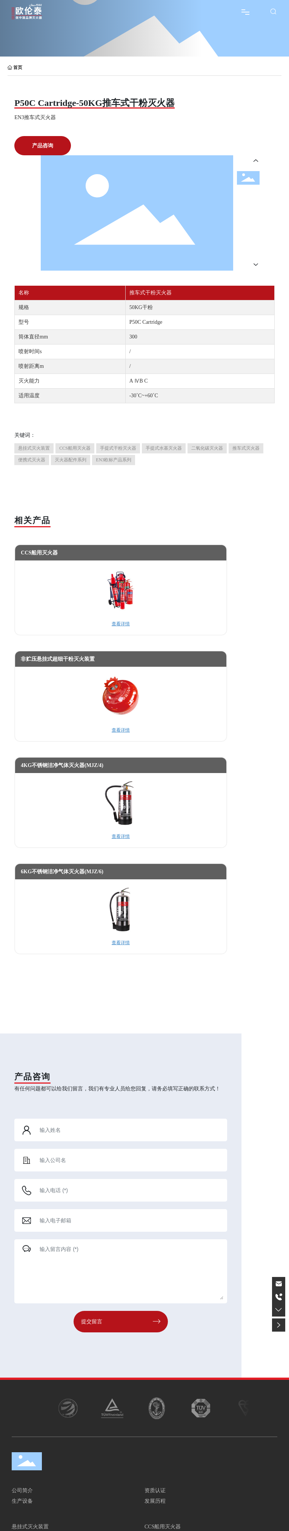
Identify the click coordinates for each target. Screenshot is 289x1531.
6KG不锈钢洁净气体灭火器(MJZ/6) (62, 871)
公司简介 (22, 1490)
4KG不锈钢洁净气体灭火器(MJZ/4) (62, 765)
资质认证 (155, 1490)
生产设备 (22, 1501)
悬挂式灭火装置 (30, 1526)
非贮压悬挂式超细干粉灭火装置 (58, 659)
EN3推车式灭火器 (35, 117)
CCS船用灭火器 (39, 553)
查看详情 (121, 623)
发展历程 (155, 1501)
